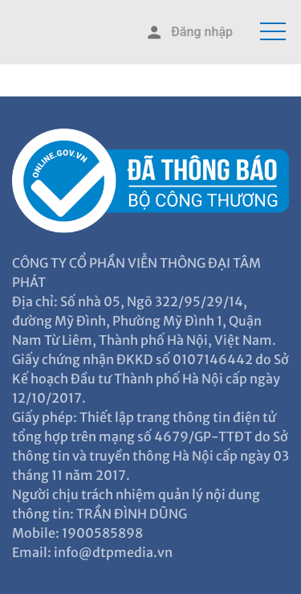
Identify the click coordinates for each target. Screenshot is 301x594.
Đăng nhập (188, 33)
